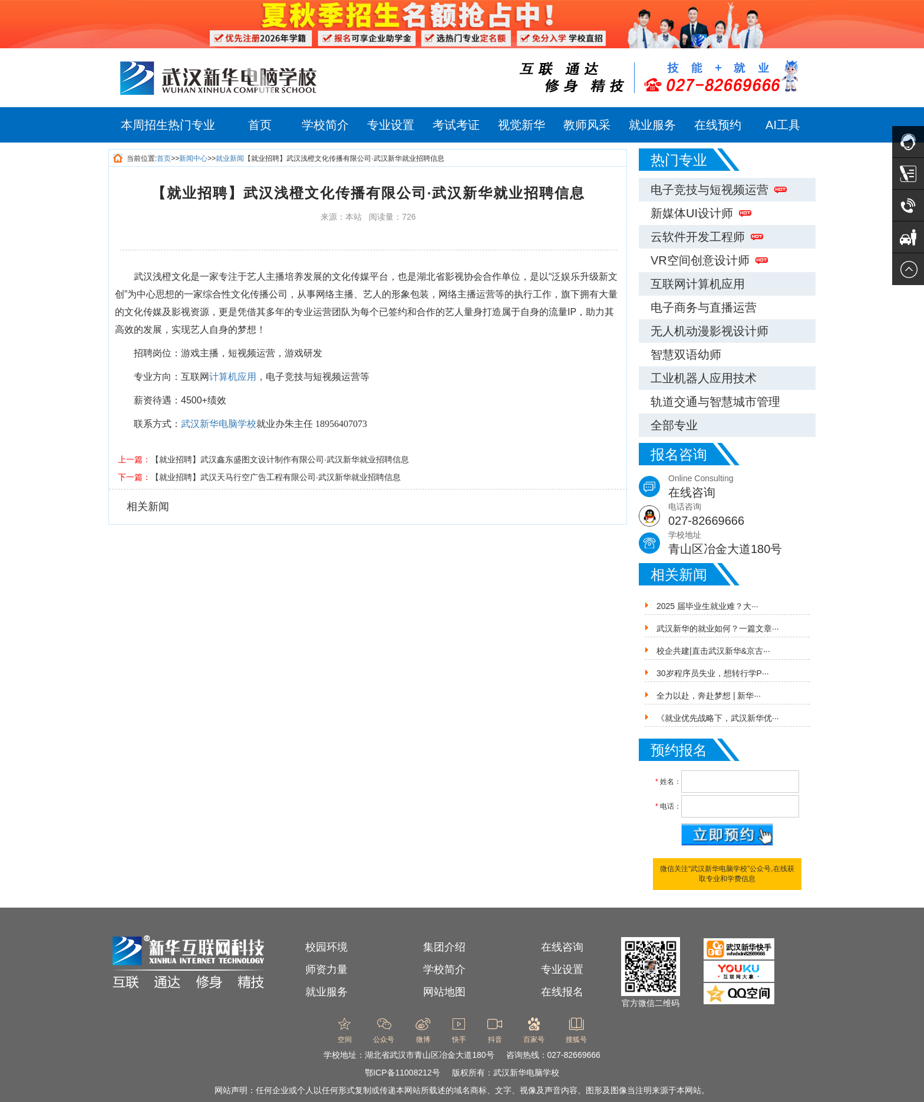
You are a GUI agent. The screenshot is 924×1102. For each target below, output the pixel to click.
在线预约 (717, 124)
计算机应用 (232, 377)
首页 (260, 124)
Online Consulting (742, 487)
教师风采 (586, 124)
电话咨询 (742, 516)
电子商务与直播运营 (704, 307)
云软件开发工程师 (707, 236)
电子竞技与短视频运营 (719, 189)
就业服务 (652, 124)
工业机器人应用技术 (704, 378)
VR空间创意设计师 (709, 260)
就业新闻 (230, 158)
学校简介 (325, 124)
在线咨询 (562, 947)
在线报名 (562, 992)
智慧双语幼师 (686, 354)
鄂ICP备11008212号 (402, 1072)
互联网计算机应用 (698, 283)
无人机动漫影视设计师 (709, 331)
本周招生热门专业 (168, 124)
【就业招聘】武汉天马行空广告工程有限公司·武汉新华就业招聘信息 (276, 477)
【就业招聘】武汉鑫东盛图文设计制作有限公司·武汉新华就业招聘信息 (280, 459)
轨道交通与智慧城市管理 (715, 401)
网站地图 (444, 992)
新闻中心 (193, 158)
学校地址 (742, 544)
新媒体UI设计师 (701, 213)
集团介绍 (444, 947)
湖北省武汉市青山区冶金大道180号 (429, 1055)
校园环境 (326, 947)
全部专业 (674, 425)
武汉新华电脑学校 (218, 424)
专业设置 (390, 124)
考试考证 (456, 124)
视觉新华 (521, 124)
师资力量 (326, 969)
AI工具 (782, 124)
